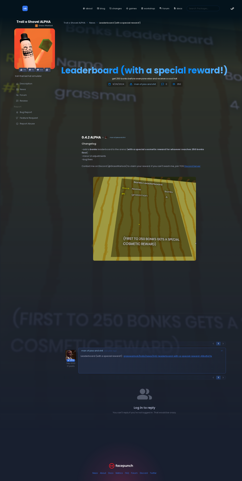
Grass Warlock (44, 25)
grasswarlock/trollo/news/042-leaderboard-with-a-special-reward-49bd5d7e (168, 356)
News (95, 473)
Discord (144, 473)
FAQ (127, 473)
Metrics (119, 473)
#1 (222, 351)
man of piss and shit (145, 84)
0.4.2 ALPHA (91, 137)
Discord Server (192, 166)
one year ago (110, 351)
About (103, 473)
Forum (134, 473)
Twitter (153, 473)
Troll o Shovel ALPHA (33, 21)
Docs (110, 473)
